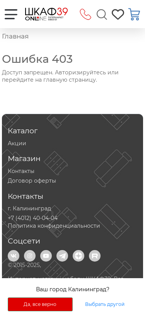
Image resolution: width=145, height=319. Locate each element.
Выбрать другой (105, 304)
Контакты (21, 171)
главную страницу (69, 79)
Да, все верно (40, 304)
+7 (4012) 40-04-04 (33, 218)
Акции (17, 143)
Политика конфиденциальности (54, 225)
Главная (15, 36)
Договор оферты (32, 180)
